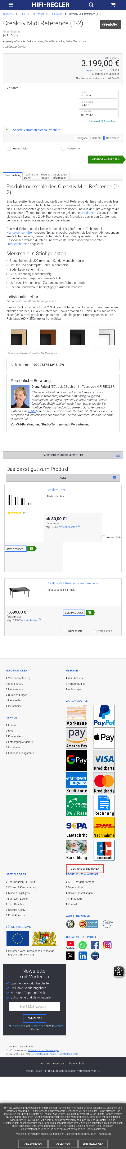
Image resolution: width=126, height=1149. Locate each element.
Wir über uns (75, 738)
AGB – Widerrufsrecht (81, 942)
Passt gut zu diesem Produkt (63, 515)
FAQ (10, 791)
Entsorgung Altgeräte (20, 802)
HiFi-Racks (56, 14)
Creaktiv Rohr (56, 550)
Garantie (97, 198)
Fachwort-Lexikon (18, 959)
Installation (14, 808)
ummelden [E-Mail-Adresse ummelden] (38, 1086)
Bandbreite (88, 273)
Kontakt (72, 964)
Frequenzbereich (17, 304)
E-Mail (32, 472)
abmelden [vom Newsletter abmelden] (19, 1086)
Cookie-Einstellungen (79, 1125)
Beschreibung (13, 235)
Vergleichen (74, 209)
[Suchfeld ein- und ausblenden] (91, 5)
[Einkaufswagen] (113, 5)
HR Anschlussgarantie (21, 813)
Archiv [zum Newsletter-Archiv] (59, 1086)
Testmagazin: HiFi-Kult (21, 942)
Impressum (104, 1133)
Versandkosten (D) (19, 738)
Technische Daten (31, 237)
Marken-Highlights (19, 953)
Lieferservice (15, 749)
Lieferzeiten (15, 761)
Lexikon (12, 785)
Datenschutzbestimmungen (80, 1133)
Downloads (113, 198)
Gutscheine (15, 766)
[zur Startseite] (51, 5)
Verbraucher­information (60, 237)
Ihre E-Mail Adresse (32, 1067)
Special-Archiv (16, 970)
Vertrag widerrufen (85, 929)
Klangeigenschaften (19, 293)
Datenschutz (75, 948)
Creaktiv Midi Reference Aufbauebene (72, 644)
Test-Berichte (16, 964)
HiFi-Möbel (38, 14)
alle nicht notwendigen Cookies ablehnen (83, 1129)
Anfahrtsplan (75, 749)
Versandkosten (94, 130)
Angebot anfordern (105, 220)
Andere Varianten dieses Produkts (32, 190)
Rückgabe (82, 198)
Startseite (8, 14)
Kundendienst (16, 796)
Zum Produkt (15, 609)
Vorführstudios (76, 744)
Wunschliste (20, 209)
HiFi (23, 14)
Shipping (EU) (16, 744)
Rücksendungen (17, 755)
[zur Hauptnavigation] (11, 5)
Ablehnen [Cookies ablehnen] (63, 1143)
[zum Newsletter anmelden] (34, 1079)
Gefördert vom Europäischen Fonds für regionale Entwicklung (31, 1013)
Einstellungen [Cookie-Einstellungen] (93, 1143)
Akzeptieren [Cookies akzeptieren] (33, 1143)
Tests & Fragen (45, 237)
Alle (63, 538)
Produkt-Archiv (16, 976)
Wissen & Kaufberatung (22, 948)
